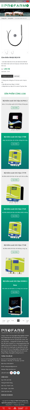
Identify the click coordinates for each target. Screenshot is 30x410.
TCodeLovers (25, 402)
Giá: (2, 69)
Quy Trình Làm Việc (6, 380)
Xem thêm (15, 107)
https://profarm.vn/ (11, 369)
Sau (23, 320)
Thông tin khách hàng (6, 382)
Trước (12, 320)
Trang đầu (8, 321)
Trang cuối (27, 321)
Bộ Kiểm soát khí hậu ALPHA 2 (15, 101)
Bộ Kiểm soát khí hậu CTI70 (15, 173)
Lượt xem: (3, 71)
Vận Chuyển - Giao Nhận (7, 388)
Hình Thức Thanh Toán (7, 385)
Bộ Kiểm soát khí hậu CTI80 (15, 137)
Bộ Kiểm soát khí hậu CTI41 (15, 209)
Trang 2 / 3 (3, 321)
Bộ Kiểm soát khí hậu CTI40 (15, 245)
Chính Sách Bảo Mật (6, 391)
